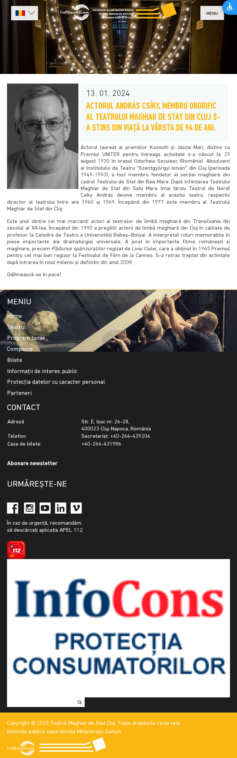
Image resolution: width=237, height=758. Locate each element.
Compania (20, 349)
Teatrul (16, 328)
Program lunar (26, 338)
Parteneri (19, 393)
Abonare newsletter (32, 464)
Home (14, 316)
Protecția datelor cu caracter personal (56, 382)
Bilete (14, 360)
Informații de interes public (42, 372)
